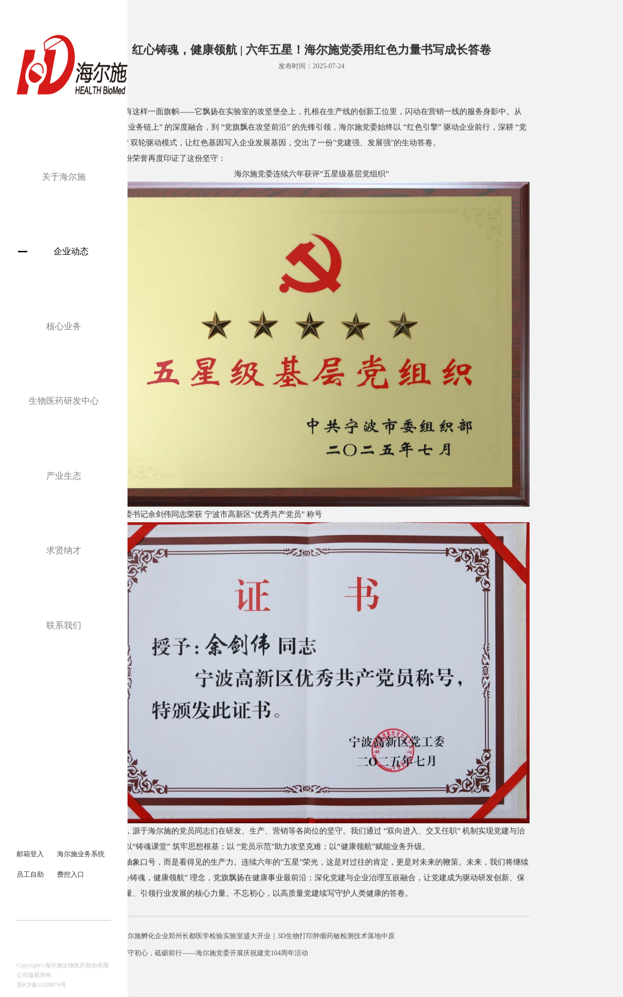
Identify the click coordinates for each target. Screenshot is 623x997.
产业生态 (63, 476)
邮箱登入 (30, 854)
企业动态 (71, 251)
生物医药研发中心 (64, 401)
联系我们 (63, 625)
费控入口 (70, 874)
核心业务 (63, 326)
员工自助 (30, 874)
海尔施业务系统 (81, 854)
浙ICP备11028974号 (41, 984)
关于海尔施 (64, 177)
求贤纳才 (63, 550)
